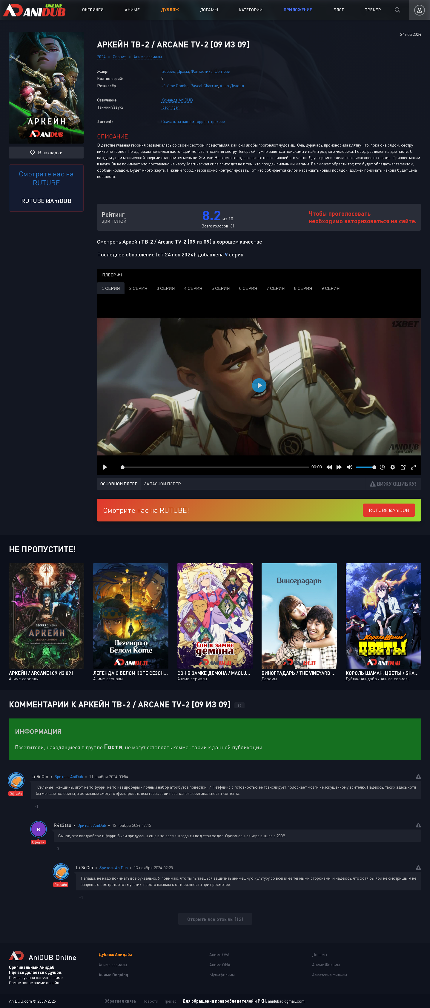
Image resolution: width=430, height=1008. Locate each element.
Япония (119, 56)
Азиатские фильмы (329, 974)
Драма (183, 71)
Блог (338, 9)
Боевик (168, 71)
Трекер (373, 9)
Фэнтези (222, 71)
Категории (250, 9)
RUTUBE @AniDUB (46, 200)
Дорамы (209, 9)
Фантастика (202, 71)
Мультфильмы (222, 974)
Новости (150, 1001)
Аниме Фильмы (326, 964)
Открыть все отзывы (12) (215, 919)
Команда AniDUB (177, 99)
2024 (101, 56)
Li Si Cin (39, 776)
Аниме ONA (220, 964)
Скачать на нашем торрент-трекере (193, 121)
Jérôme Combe (174, 85)
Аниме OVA (219, 954)
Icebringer (170, 107)
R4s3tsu (62, 825)
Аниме (132, 9)
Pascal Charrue (204, 85)
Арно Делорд (232, 85)
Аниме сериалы (147, 56)
